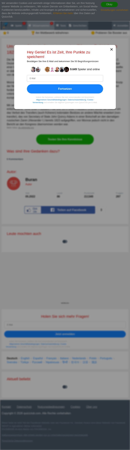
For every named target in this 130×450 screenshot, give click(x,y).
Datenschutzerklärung (77, 100)
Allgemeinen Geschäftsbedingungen (51, 100)
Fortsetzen (65, 88)
